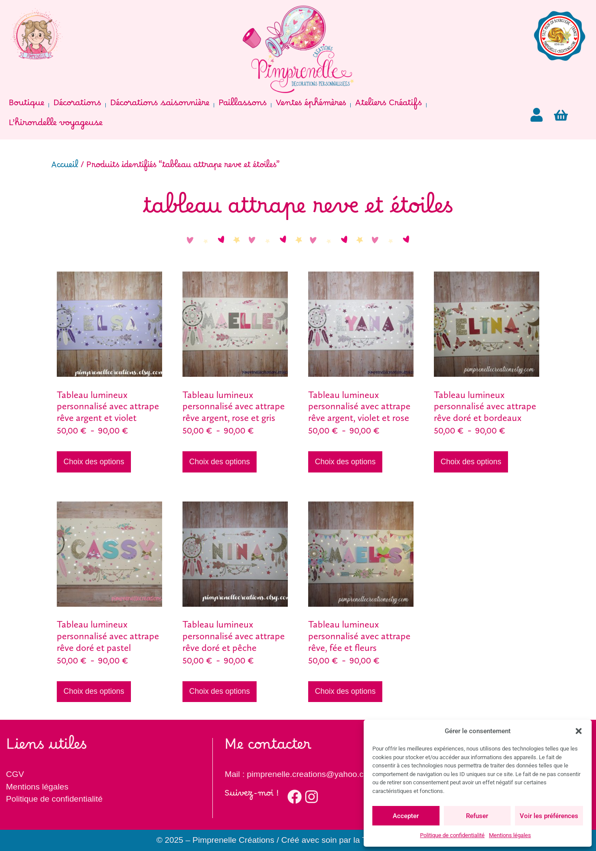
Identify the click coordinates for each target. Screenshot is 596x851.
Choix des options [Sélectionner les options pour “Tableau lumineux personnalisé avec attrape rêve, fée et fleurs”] (345, 691)
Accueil (64, 167)
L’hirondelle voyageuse (56, 125)
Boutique (26, 105)
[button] (578, 731)
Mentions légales (510, 835)
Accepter (406, 816)
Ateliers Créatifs (388, 105)
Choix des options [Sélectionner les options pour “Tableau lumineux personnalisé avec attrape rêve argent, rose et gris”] (219, 461)
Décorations (77, 105)
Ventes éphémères (311, 105)
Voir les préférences (549, 816)
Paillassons (242, 105)
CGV (15, 774)
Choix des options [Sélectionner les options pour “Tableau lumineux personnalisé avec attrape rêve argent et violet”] (94, 461)
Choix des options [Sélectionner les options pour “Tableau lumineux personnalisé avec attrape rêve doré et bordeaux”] (471, 461)
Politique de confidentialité (452, 835)
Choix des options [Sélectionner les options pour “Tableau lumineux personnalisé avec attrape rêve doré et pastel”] (94, 691)
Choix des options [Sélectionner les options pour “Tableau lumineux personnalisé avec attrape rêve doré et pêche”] (219, 691)
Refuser (477, 816)
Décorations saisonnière (159, 105)
